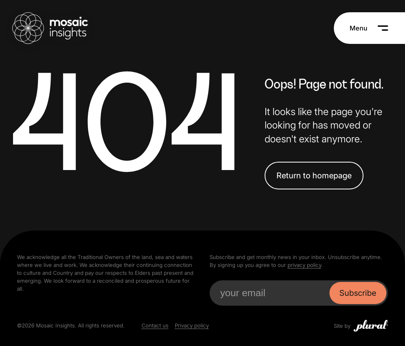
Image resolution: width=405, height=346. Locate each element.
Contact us (155, 325)
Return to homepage (314, 176)
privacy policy (304, 265)
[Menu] (369, 28)
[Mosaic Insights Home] (50, 28)
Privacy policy (192, 325)
